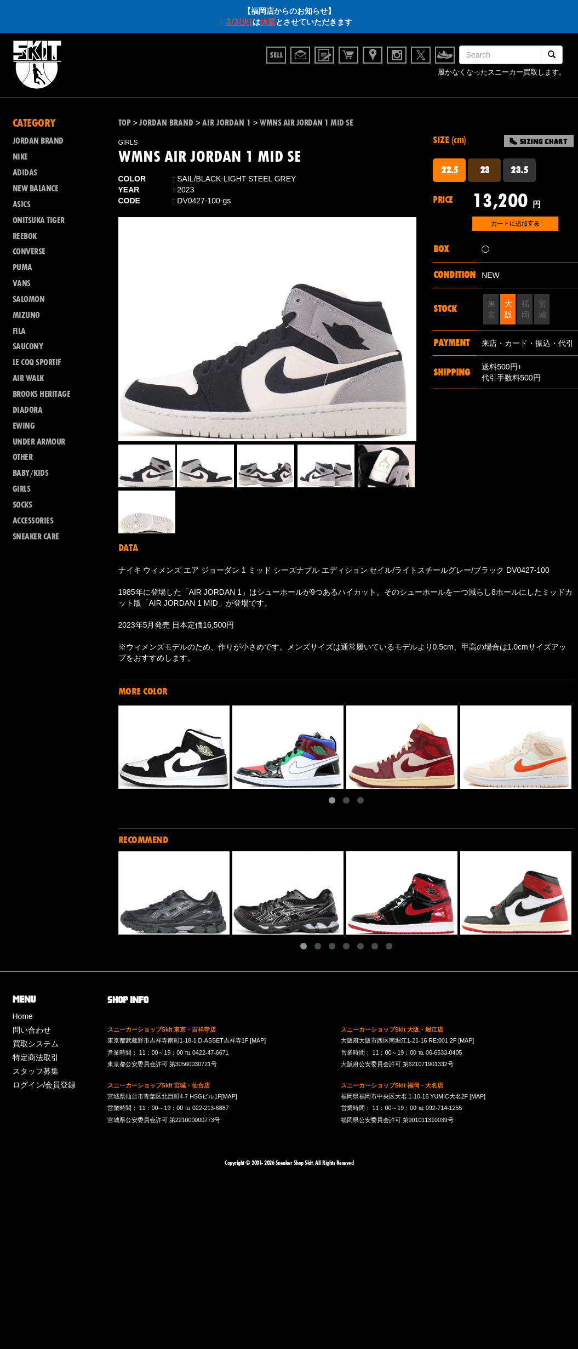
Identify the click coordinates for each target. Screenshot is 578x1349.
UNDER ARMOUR (39, 441)
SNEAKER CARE (36, 536)
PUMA (22, 267)
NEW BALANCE (36, 188)
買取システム (36, 1043)
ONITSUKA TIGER (39, 220)
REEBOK (25, 236)
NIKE (20, 156)
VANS (22, 283)
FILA (19, 331)
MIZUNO (26, 315)
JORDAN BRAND (38, 140)
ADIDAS (25, 172)
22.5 (449, 170)
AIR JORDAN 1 (226, 122)
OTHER (23, 457)
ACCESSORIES (33, 520)
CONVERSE (29, 251)
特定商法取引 (36, 1057)
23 (484, 170)
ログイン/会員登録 (44, 1084)
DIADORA (28, 410)
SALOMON (29, 299)
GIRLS (22, 488)
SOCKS (22, 504)
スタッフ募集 (36, 1071)
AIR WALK (28, 378)
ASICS (22, 204)
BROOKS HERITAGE (42, 394)
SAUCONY (28, 346)
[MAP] (258, 1040)
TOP (124, 122)
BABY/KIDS (31, 473)
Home (23, 1016)
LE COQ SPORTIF (37, 362)
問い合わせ (32, 1030)
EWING (24, 425)
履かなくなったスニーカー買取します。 (502, 72)
